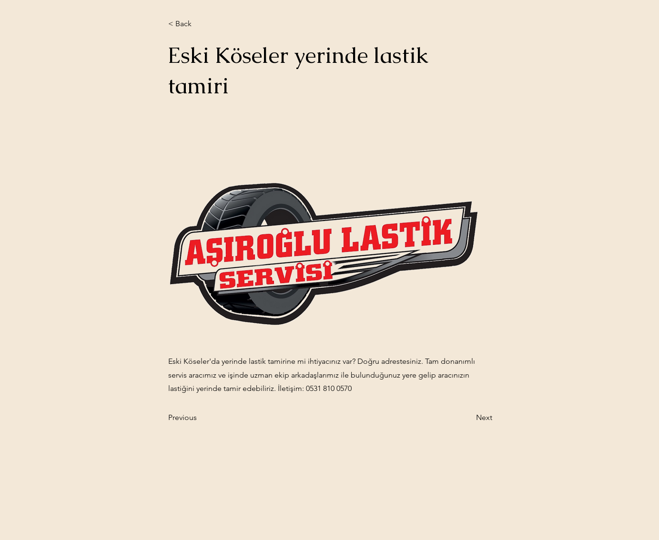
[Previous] (199, 417)
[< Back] (199, 23)
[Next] (468, 417)
